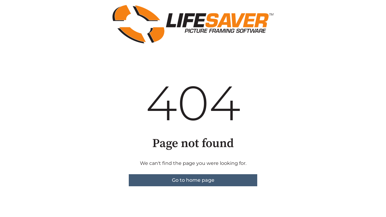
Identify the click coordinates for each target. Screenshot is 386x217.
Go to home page (193, 180)
